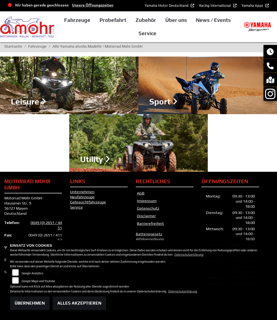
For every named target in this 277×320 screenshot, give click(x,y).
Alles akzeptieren (79, 303)
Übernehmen (30, 303)
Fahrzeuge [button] (77, 20)
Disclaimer (146, 216)
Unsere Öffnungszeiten (92, 4)
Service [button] (147, 33)
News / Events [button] (213, 20)
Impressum (147, 201)
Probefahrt (113, 20)
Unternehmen (82, 192)
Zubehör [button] (146, 20)
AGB (140, 193)
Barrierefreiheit (150, 223)
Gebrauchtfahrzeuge (88, 202)
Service (76, 207)
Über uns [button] (176, 20)
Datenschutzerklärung (188, 254)
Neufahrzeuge (82, 197)
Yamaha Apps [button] (253, 5)
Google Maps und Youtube (38, 281)
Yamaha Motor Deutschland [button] (167, 5)
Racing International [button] (215, 5)
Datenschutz (148, 208)
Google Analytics (32, 273)
